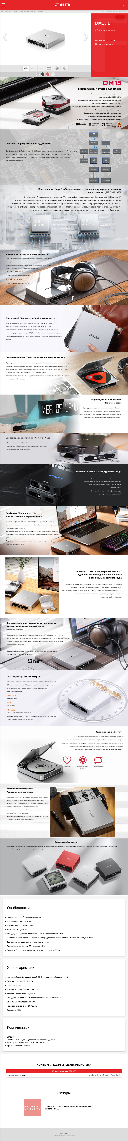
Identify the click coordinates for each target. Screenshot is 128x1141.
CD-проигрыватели (28, 11)
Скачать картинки (106, 11)
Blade (61, 1133)
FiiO (2, 11)
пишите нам (71, 1135)
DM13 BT (40, 11)
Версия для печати (120, 11)
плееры (16, 11)
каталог (9, 11)
